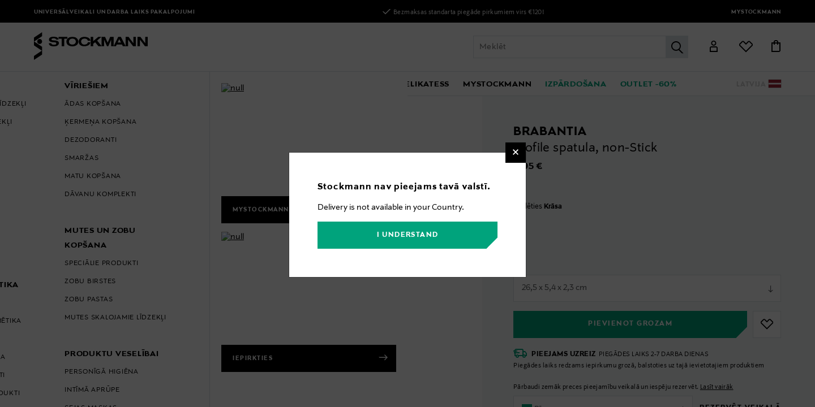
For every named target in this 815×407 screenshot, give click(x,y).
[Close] (515, 152)
